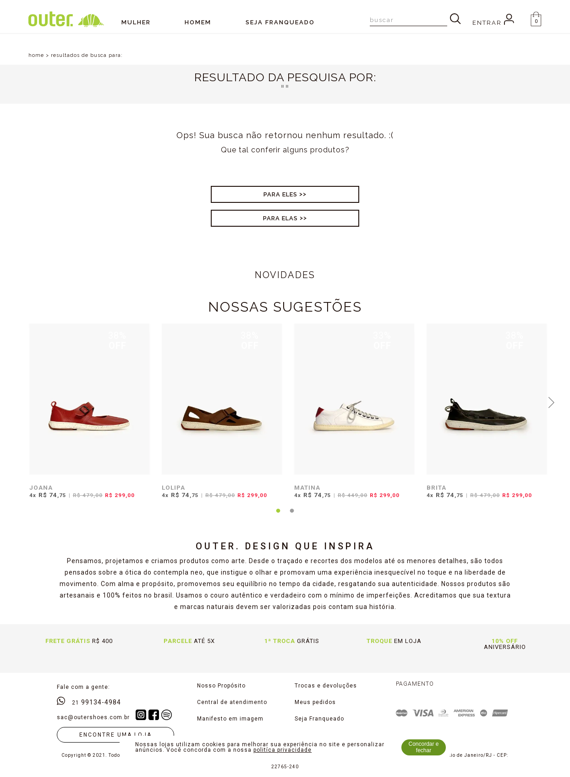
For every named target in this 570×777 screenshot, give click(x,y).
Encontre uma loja (115, 735)
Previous (18, 401)
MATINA (307, 487)
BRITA (436, 487)
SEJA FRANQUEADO (280, 22)
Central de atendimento (232, 702)
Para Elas (280, 218)
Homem (198, 22)
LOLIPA (173, 487)
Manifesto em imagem (230, 719)
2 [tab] (291, 516)
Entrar (493, 22)
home (36, 55)
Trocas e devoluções (326, 685)
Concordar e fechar (424, 747)
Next (551, 401)
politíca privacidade (282, 750)
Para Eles (280, 194)
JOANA (41, 487)
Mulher (136, 22)
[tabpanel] (87, 417)
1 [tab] (278, 516)
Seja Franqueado (319, 719)
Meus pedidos (315, 702)
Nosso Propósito (221, 685)
